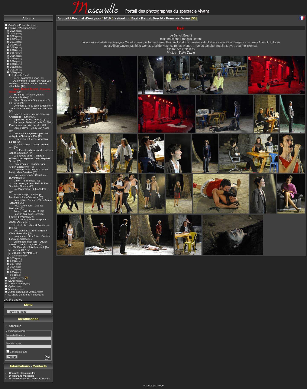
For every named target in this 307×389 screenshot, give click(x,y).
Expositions (18, 255)
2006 (13, 266)
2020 (13, 44)
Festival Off (18, 250)
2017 (13, 52)
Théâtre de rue (16, 283)
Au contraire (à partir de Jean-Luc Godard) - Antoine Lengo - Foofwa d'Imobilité (30, 83)
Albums (28, 18)
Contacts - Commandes (22, 372)
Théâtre (12, 277)
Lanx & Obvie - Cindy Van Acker (31, 127)
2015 (13, 58)
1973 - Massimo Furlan (26, 77)
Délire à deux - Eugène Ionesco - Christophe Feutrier (29, 115)
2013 (13, 64)
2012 (13, 66)
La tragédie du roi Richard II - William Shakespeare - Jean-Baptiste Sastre (29, 158)
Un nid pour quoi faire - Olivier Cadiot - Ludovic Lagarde (28, 243)
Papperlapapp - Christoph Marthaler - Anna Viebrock (25, 196)
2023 (13, 36)
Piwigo (160, 385)
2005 (13, 269)
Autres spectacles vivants (22, 291)
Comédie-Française (19, 25)
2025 (13, 30)
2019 (13, 47)
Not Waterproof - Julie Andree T (31, 188)
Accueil (63, 18)
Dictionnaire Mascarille (21, 375)
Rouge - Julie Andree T (26, 211)
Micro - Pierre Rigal (24, 180)
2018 (13, 50)
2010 (13, 72)
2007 (13, 263)
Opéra (11, 286)
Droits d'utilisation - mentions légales (29, 378)
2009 (13, 258)
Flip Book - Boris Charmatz (28, 119)
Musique (13, 289)
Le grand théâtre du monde (23, 294)
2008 (13, 261)
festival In (17, 75)
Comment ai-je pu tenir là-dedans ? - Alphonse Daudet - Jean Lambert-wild (31, 107)
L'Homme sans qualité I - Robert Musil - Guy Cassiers (29, 171)
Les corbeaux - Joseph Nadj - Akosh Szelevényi (27, 165)
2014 (13, 61)
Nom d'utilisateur (15, 335)
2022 (13, 39)
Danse (12, 280)
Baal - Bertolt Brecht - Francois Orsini (160, 18)
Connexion (15, 325)
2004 (13, 272)
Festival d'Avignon (18, 27)
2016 (13, 55)
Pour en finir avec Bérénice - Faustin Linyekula (27, 215)
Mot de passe (14, 343)
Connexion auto (17, 351)
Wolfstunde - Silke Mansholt (29, 247)
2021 (13, 41)
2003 (13, 274)
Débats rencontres (22, 252)
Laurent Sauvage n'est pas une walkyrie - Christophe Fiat (28, 134)
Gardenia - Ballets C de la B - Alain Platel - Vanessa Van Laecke (30, 123)
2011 (13, 69)
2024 (13, 33)
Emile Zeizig (186, 52)
